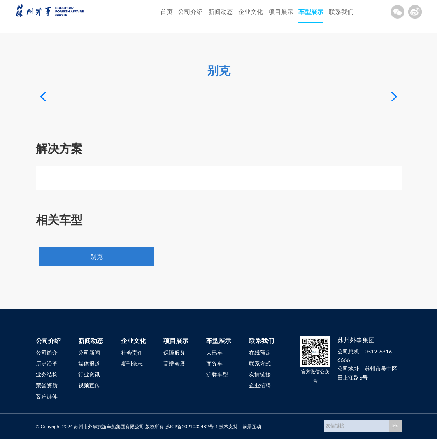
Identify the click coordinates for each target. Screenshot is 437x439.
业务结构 (47, 374)
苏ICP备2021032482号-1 (191, 426)
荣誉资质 (47, 385)
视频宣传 (89, 385)
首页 (166, 11)
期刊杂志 (132, 363)
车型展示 (310, 11)
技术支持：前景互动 (240, 426)
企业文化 (250, 11)
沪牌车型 (217, 374)
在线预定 (260, 352)
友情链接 (260, 374)
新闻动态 (220, 11)
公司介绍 (190, 11)
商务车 (214, 363)
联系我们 (341, 11)
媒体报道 (89, 363)
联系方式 (260, 363)
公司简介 (47, 352)
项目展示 (281, 11)
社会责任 (132, 352)
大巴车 (214, 352)
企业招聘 (260, 385)
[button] (392, 96)
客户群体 (47, 396)
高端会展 (174, 363)
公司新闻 (89, 352)
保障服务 (174, 352)
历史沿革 (47, 363)
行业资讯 (89, 374)
